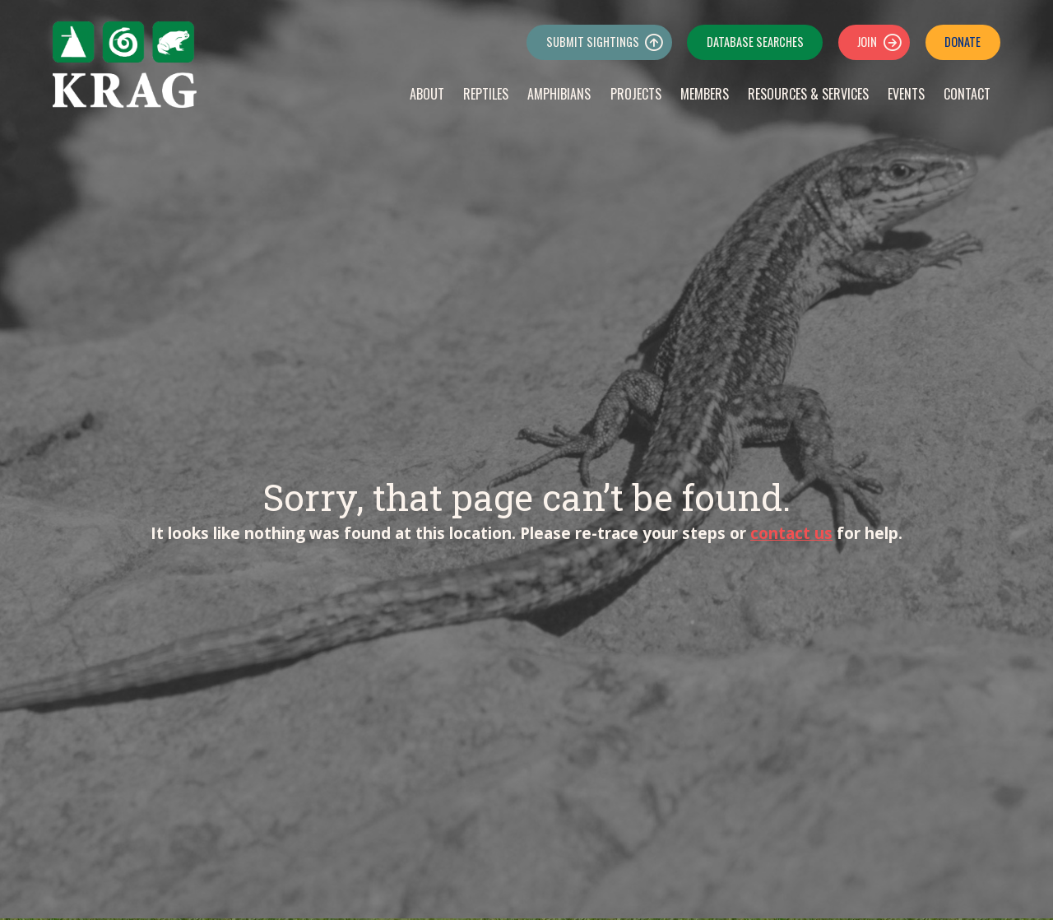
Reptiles (485, 94)
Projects (635, 94)
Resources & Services (808, 94)
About (427, 94)
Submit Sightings (592, 41)
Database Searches (755, 41)
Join (867, 41)
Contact (967, 94)
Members (704, 94)
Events (906, 94)
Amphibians (559, 94)
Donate (962, 41)
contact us (791, 533)
